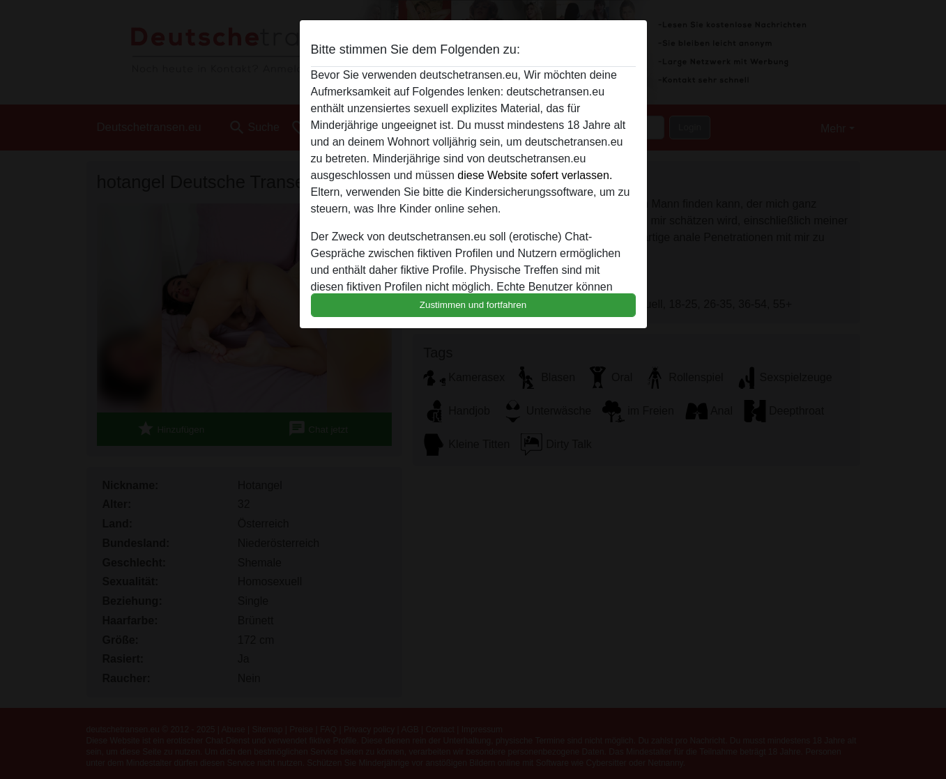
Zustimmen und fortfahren (473, 305)
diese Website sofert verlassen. (534, 175)
